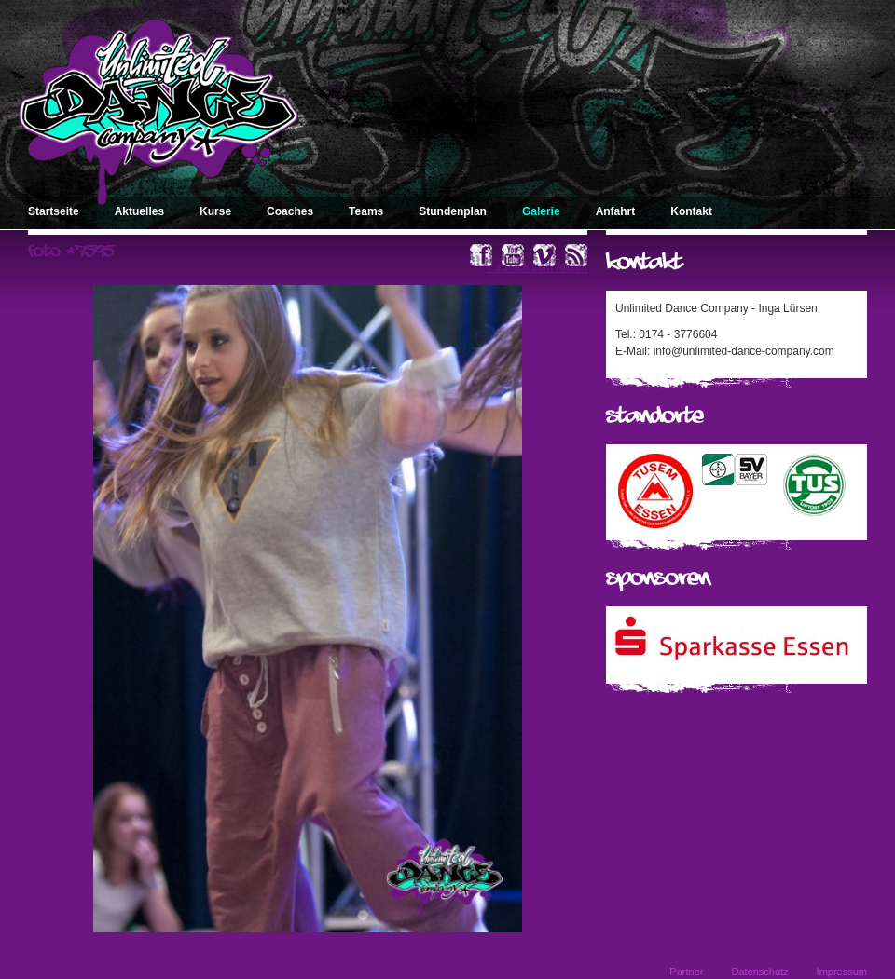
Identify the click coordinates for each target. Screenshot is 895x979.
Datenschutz (759, 971)
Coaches (290, 211)
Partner (686, 971)
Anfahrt (616, 211)
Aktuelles (139, 211)
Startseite (53, 211)
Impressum (842, 971)
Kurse (215, 211)
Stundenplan (453, 211)
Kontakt (691, 211)
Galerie (541, 211)
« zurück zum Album (537, 267)
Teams (366, 211)
